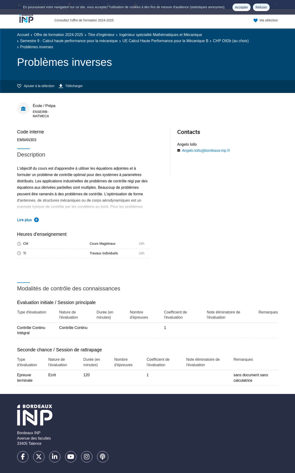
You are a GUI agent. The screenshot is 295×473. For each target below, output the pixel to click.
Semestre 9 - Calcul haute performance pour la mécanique (69, 41)
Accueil (23, 35)
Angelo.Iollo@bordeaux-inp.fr (206, 150)
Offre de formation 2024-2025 (58, 35)
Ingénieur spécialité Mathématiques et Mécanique (160, 35)
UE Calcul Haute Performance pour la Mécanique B (165, 41)
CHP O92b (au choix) (231, 41)
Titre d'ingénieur (101, 35)
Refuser (261, 7)
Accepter (241, 7)
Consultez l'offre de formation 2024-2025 (84, 20)
